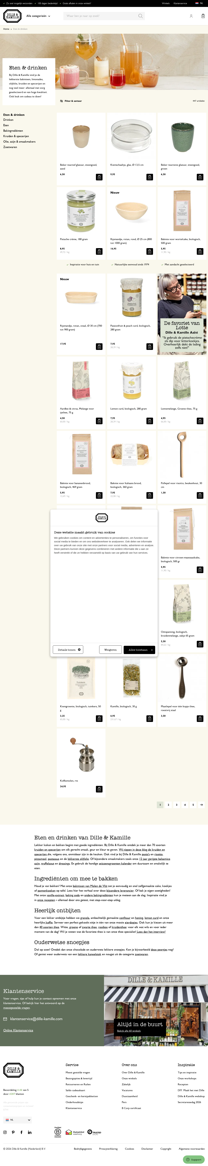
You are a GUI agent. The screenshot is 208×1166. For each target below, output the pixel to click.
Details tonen (69, 649)
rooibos (103, 927)
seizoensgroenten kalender (115, 863)
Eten (6, 125)
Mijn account (191, 16)
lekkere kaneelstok (89, 954)
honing (139, 918)
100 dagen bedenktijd (47, 3)
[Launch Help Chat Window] (194, 1159)
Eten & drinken (14, 114)
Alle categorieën (38, 16)
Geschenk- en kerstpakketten (82, 1096)
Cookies (129, 1148)
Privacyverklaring (108, 1148)
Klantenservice (180, 3)
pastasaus (53, 859)
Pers (124, 1102)
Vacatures (127, 1090)
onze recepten (46, 900)
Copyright (165, 1148)
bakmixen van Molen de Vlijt (90, 886)
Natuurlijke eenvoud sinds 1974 (132, 264)
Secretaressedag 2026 (189, 1102)
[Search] (141, 16)
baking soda (73, 895)
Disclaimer (147, 1148)
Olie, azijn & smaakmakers (19, 141)
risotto (158, 854)
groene (73, 927)
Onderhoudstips (74, 1102)
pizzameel (40, 859)
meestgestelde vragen (16, 1007)
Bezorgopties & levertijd (79, 1078)
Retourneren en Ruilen (78, 1084)
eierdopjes (131, 922)
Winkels (166, 3)
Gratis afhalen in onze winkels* (77, 3)
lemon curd (151, 918)
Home (6, 29)
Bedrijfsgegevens (83, 1148)
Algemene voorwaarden (192, 1148)
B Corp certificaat (131, 1108)
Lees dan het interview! (151, 931)
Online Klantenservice (18, 1030)
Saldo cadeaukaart (75, 1090)
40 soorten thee (49, 927)
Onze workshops (187, 1078)
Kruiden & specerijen (16, 136)
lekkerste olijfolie (78, 859)
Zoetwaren (10, 147)
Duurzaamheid (130, 1096)
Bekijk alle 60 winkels (129, 1031)
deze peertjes (159, 949)
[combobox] (104, 16)
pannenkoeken (46, 890)
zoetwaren (141, 954)
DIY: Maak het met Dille (191, 1090)
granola (84, 918)
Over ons (129, 1065)
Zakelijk (126, 1084)
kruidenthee (119, 927)
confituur (124, 918)
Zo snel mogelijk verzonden (19, 3)
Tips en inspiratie (187, 1072)
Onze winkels (129, 1078)
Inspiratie (186, 1065)
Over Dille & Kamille (133, 1072)
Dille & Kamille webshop (191, 1096)
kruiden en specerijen (47, 849)
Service (72, 1065)
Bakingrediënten (13, 130)
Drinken (8, 119)
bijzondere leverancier (120, 890)
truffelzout (47, 863)
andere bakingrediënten (98, 895)
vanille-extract (55, 895)
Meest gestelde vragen (78, 1072)
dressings (64, 863)
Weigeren (110, 649)
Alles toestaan (141, 649)
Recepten (183, 1084)
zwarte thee (89, 927)
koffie (49, 922)
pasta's (146, 854)
